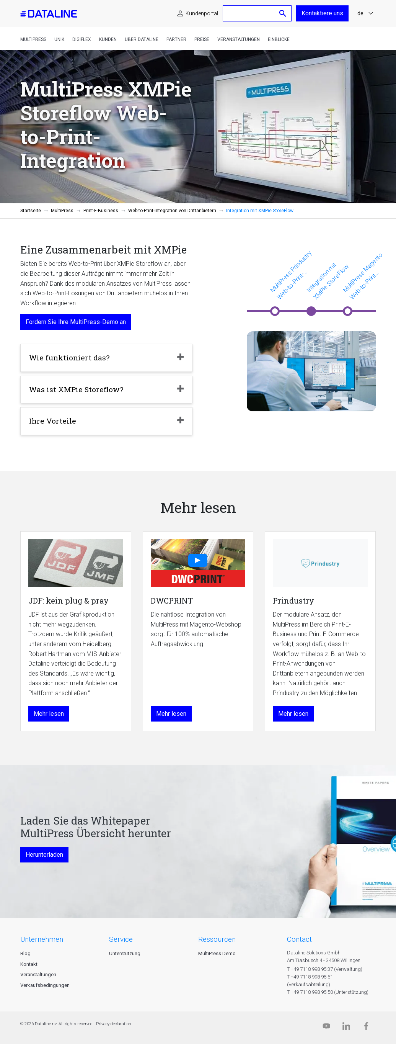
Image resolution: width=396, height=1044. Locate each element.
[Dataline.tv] (326, 1027)
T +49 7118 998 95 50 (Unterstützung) (327, 992)
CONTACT (299, 939)
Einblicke (279, 39)
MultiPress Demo (217, 953)
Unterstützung (124, 953)
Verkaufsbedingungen (45, 985)
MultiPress (33, 39)
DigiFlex (81, 39)
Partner (176, 39)
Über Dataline (141, 39)
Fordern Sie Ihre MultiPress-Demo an (76, 322)
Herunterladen (44, 854)
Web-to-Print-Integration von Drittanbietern (172, 210)
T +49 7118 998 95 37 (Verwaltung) (324, 969)
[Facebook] (366, 1027)
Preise (201, 39)
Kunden (108, 39)
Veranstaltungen (238, 39)
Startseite (30, 210)
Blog (25, 953)
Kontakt (28, 964)
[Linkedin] (346, 1027)
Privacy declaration (113, 1023)
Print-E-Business (100, 210)
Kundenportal (202, 13)
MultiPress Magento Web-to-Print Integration (362, 276)
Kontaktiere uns (322, 13)
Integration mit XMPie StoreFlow (327, 281)
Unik (59, 39)
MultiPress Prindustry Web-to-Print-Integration (291, 275)
